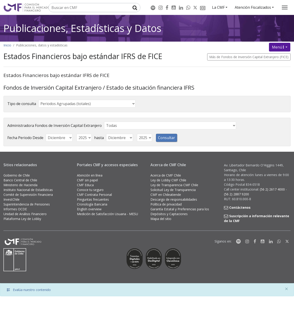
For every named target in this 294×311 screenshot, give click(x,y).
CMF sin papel (87, 180)
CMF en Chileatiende (165, 194)
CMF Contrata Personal (94, 194)
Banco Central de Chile (20, 180)
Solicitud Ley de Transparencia (173, 190)
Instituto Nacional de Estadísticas (28, 190)
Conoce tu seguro (90, 190)
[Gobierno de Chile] (14, 259)
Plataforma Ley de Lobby (22, 219)
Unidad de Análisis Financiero (25, 214)
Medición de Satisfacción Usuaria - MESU (107, 214)
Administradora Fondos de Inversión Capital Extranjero (54, 125)
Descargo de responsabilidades (173, 199)
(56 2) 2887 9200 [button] (236, 194)
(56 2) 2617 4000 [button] (273, 189)
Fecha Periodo (19, 137)
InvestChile (11, 199)
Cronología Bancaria (92, 204)
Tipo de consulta (21, 103)
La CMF (218, 7)
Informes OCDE (15, 209)
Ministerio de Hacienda (20, 185)
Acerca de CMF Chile (165, 175)
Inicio (7, 45)
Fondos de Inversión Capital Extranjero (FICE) (254, 57)
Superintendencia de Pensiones (26, 204)
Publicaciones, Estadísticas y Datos (82, 28)
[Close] (286, 288)
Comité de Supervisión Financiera (28, 194)
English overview (89, 209)
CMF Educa (85, 185)
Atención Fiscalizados (253, 7)
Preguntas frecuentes (93, 199)
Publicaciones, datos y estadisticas (42, 45)
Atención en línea (89, 175)
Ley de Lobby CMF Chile (168, 180)
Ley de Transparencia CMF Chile (174, 185)
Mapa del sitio (160, 219)
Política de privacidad (166, 204)
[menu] (284, 7)
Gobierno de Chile (16, 175)
